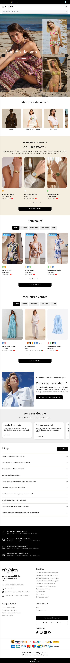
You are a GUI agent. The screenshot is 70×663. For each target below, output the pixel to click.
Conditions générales (9, 610)
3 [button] (36, 202)
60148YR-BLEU (51, 351)
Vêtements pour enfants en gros (47, 581)
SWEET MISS (5, 273)
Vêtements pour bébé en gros (46, 584)
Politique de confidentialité (11, 613)
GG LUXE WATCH (6, 197)
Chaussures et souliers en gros (46, 586)
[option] (35, 55)
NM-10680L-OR (6, 199)
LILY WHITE (5, 349)
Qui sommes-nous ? (8, 608)
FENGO (26, 349)
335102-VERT (5, 275)
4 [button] (37, 278)
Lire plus (62, 449)
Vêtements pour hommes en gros (47, 578)
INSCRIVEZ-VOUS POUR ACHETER (49, 397)
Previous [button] (3, 55)
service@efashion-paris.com (14, 585)
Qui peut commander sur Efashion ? (35, 456)
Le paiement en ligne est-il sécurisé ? (35, 500)
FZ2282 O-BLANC (29, 199)
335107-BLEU (50, 275)
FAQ (37, 608)
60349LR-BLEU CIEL (7, 351)
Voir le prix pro (35, 284)
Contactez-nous (41, 610)
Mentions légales (7, 616)
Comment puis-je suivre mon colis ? (35, 488)
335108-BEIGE (28, 275)
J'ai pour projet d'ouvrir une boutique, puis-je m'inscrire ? (35, 513)
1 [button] (33, 202)
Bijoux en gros (40, 592)
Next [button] (67, 55)
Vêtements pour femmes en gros (47, 573)
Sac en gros (40, 594)
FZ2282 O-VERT (51, 199)
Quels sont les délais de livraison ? (35, 469)
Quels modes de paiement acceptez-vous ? (35, 463)
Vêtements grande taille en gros (47, 576)
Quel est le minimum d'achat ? (35, 475)
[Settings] (66, 2)
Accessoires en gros (42, 589)
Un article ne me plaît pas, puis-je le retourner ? (35, 494)
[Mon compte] (66, 7)
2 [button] (34, 278)
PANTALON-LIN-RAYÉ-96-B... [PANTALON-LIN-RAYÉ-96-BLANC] (32, 351)
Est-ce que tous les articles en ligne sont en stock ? (35, 481)
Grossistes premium (42, 597)
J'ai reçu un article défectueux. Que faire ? (35, 506)
